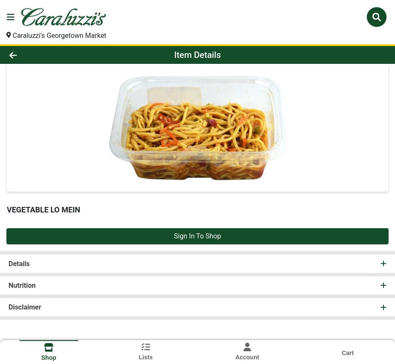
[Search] (376, 17)
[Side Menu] (11, 17)
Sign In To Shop (197, 236)
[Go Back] (54, 54)
